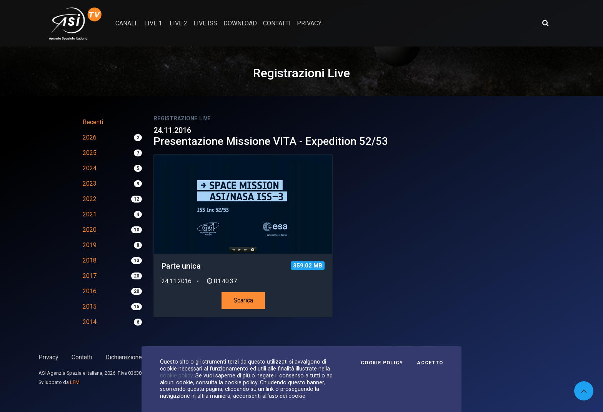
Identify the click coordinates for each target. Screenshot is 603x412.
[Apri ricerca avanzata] (545, 23)
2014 (90, 322)
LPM (75, 382)
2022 (90, 199)
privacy (309, 23)
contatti (277, 23)
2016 (90, 291)
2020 (90, 229)
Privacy (48, 357)
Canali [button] (126, 23)
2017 (90, 275)
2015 (90, 306)
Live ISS (205, 23)
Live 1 (153, 23)
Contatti (82, 357)
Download (240, 23)
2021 (90, 214)
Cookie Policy (382, 362)
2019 (90, 245)
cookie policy (176, 375)
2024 (90, 168)
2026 (90, 137)
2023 (90, 183)
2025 (90, 152)
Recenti (93, 122)
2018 (90, 260)
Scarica (243, 300)
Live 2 (178, 23)
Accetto (430, 362)
